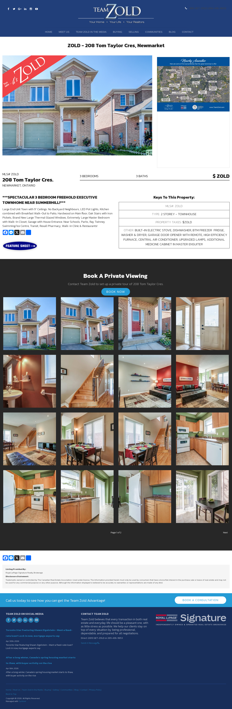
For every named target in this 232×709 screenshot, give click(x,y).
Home (48, 31)
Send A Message (89, 643)
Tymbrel (22, 701)
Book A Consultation (200, 600)
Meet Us (64, 31)
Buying (117, 31)
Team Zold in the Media (91, 31)
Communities (153, 31)
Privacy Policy (95, 689)
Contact (187, 31)
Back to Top (11, 693)
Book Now (115, 291)
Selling (134, 31)
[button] (29, 323)
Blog (172, 31)
